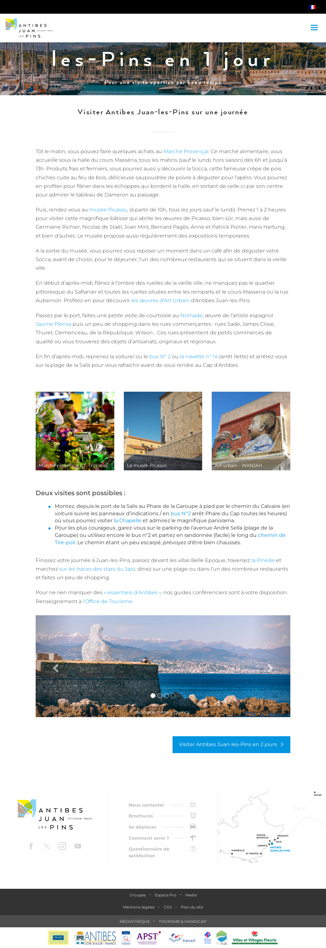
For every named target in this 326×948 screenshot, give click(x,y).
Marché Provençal (186, 151)
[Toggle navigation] (315, 28)
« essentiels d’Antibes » (132, 592)
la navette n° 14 (199, 356)
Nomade (191, 315)
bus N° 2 (160, 356)
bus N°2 (181, 513)
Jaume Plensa (53, 324)
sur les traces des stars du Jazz (97, 569)
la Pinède (263, 560)
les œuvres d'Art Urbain (160, 300)
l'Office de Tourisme (107, 601)
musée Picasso (107, 210)
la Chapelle (127, 520)
